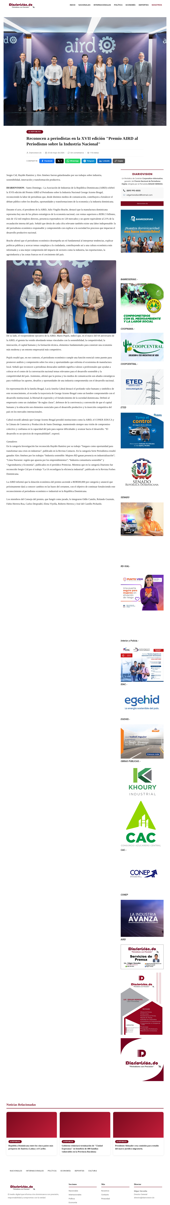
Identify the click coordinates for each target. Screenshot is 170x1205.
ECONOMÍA (131, 5)
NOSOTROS (157, 5)
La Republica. (34, 132)
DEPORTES (144, 5)
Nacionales (73, 1191)
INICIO (72, 5)
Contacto (105, 1195)
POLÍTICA (118, 5)
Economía (73, 1202)
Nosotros (105, 1191)
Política (72, 1199)
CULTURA (92, 1171)
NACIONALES (84, 5)
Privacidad (105, 1199)
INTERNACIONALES (102, 5)
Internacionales (75, 1195)
